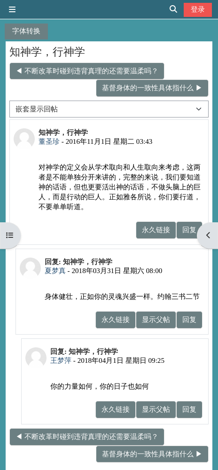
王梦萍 (60, 360)
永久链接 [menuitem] (156, 230)
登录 (198, 9)
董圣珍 (49, 141)
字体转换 (26, 31)
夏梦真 (55, 270)
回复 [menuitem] (189, 230)
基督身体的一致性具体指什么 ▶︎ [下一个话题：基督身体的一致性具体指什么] (152, 88)
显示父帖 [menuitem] (156, 319)
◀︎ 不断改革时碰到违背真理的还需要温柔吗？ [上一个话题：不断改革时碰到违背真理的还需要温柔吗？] (87, 71)
